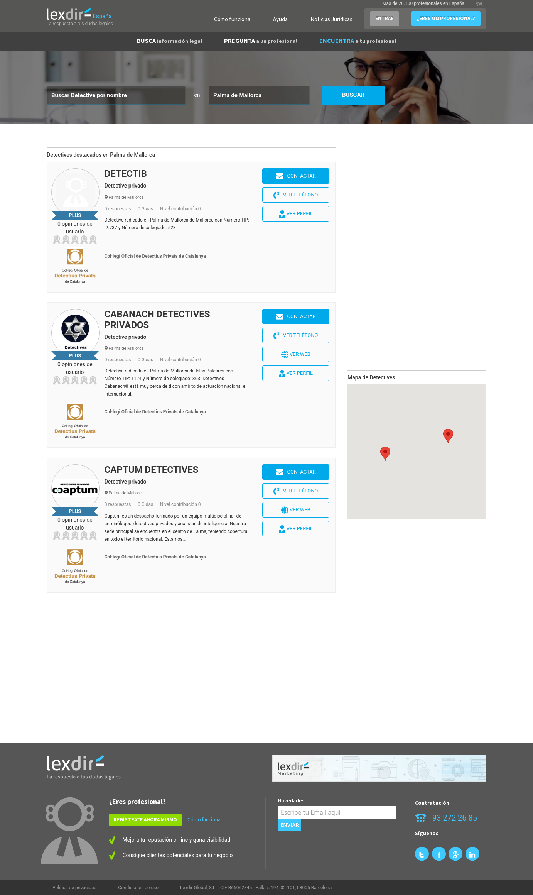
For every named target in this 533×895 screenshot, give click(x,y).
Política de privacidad (74, 887)
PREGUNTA (260, 40)
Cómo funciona (232, 19)
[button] (385, 454)
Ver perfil (296, 214)
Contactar (296, 176)
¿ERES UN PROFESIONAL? (446, 18)
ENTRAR (384, 18)
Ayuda (280, 19)
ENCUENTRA (357, 40)
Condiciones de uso (138, 887)
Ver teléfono (295, 195)
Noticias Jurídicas (331, 19)
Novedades (291, 800)
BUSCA (169, 40)
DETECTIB (126, 173)
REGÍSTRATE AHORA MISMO (145, 819)
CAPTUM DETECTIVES (152, 469)
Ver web (295, 355)
